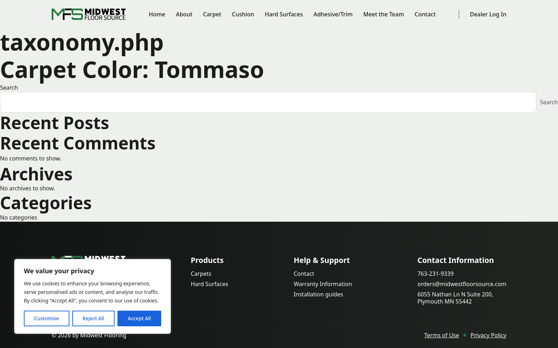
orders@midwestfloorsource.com (461, 284)
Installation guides (318, 294)
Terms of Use (441, 335)
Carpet (212, 14)
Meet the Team (383, 14)
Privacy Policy (488, 335)
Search (9, 87)
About (184, 14)
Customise (46, 318)
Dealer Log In (488, 14)
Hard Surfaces (284, 14)
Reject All (93, 318)
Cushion (243, 14)
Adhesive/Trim (333, 14)
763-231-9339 (435, 273)
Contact (425, 14)
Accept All (139, 318)
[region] (92, 296)
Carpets (201, 273)
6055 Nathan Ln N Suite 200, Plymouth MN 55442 (455, 298)
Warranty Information (323, 284)
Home (157, 14)
